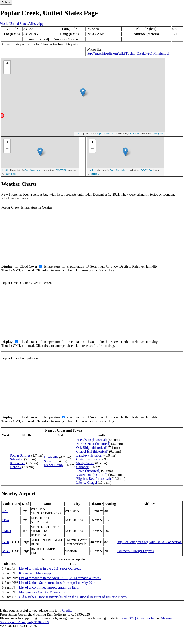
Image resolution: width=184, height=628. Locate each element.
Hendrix (15, 467)
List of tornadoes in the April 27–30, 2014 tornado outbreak (60, 578)
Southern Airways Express (135, 551)
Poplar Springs (20, 455)
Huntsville (51, 457)
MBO (6, 551)
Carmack (82, 467)
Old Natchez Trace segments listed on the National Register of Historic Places (73, 597)
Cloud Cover (28, 266)
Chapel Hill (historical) (92, 451)
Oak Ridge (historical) (91, 447)
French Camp (53, 465)
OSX (5, 520)
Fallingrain (158, 133)
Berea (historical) (88, 471)
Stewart (49, 461)
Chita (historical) (88, 459)
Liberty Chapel (86, 482)
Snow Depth (119, 266)
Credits (67, 610)
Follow (6, 2)
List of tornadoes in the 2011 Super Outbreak (50, 568)
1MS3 (6, 531)
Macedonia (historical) (91, 475)
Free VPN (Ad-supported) (138, 618)
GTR (5, 542)
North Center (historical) (93, 444)
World (4, 23)
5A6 (5, 511)
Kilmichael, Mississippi (35, 573)
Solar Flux (97, 266)
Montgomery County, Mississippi (42, 592)
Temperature (52, 266)
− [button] (7, 70)
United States (18, 23)
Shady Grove (85, 463)
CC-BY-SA (134, 133)
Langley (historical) (90, 455)
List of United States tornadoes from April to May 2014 (57, 582)
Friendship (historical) (91, 440)
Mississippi (37, 23)
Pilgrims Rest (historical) (93, 478)
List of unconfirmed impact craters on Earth (49, 587)
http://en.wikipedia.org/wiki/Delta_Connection (149, 542)
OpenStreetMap (105, 133)
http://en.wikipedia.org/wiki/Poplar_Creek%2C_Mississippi (128, 53)
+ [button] (7, 64)
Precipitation (75, 266)
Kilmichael (17, 463)
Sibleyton (16, 459)
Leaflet (79, 133)
